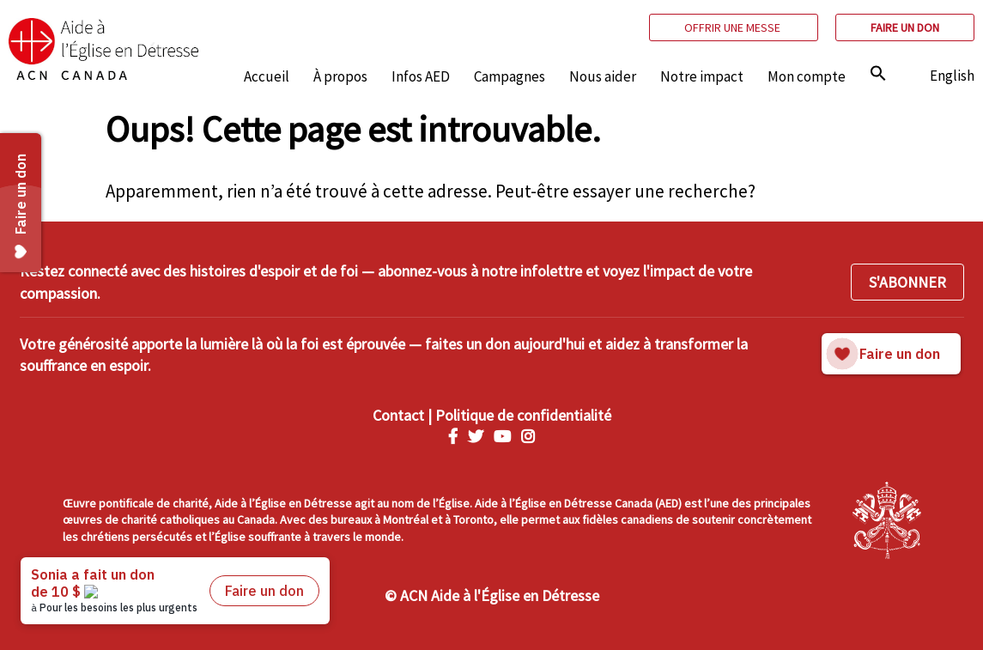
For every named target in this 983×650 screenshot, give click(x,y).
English (952, 75)
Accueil (266, 76)
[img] (878, 73)
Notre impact (701, 76)
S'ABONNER (907, 282)
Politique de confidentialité (523, 415)
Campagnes (509, 76)
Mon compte (807, 76)
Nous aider (602, 76)
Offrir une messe (733, 27)
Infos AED (420, 76)
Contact (398, 415)
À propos (340, 76)
